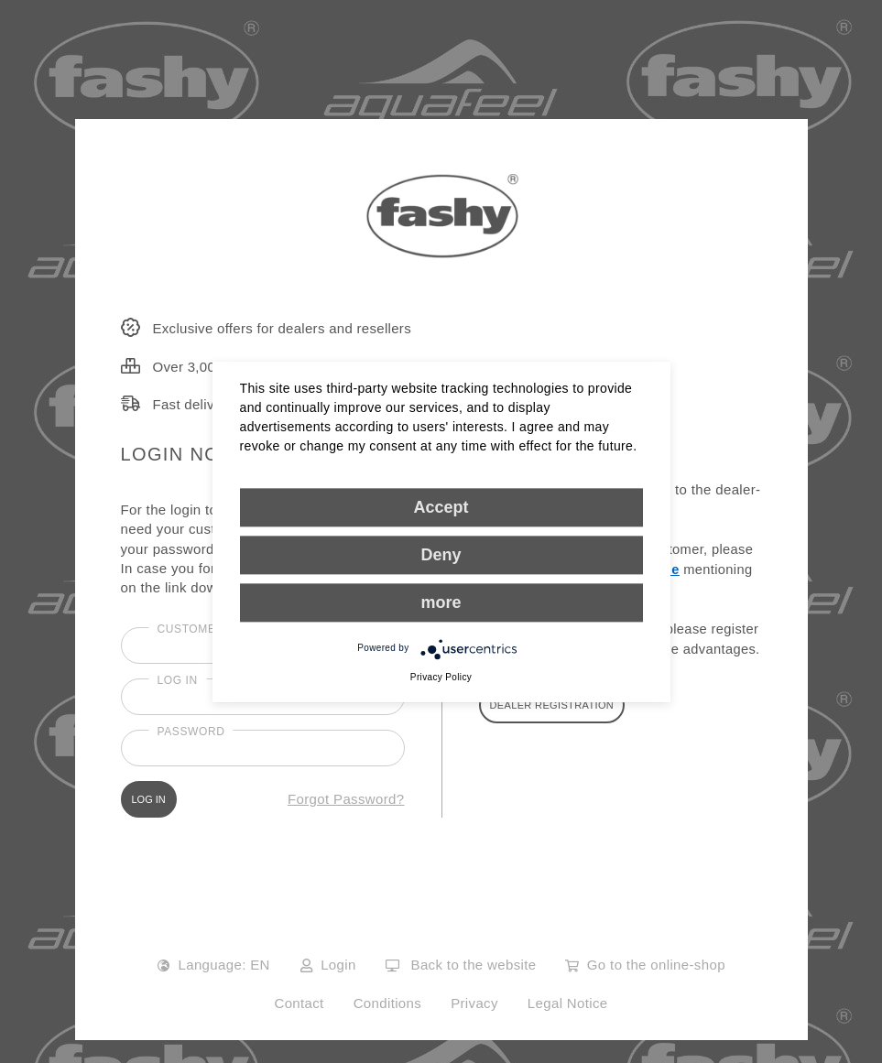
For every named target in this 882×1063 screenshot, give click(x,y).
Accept (440, 507)
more (440, 602)
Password (191, 731)
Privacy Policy (441, 677)
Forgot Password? (346, 799)
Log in (178, 680)
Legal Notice (568, 1003)
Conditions (387, 1003)
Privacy (474, 1003)
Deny (440, 555)
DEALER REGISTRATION (552, 705)
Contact (298, 1003)
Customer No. (203, 629)
